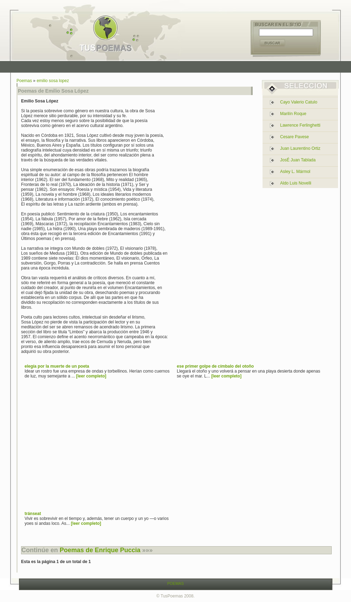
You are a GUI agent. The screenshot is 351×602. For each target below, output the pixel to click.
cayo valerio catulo (298, 102)
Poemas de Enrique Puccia (100, 550)
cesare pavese (294, 136)
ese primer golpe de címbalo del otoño (215, 366)
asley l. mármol (295, 171)
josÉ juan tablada (298, 160)
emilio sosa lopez (53, 80)
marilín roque (293, 113)
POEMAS (175, 583)
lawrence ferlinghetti (300, 125)
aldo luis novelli (295, 183)
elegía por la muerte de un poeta (57, 366)
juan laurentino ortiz (300, 148)
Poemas (24, 80)
